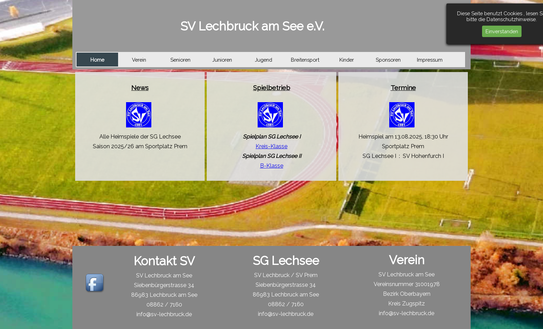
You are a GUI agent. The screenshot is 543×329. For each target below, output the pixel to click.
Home (97, 60)
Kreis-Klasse (271, 146)
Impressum (430, 60)
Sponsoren (388, 60)
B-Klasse (271, 165)
